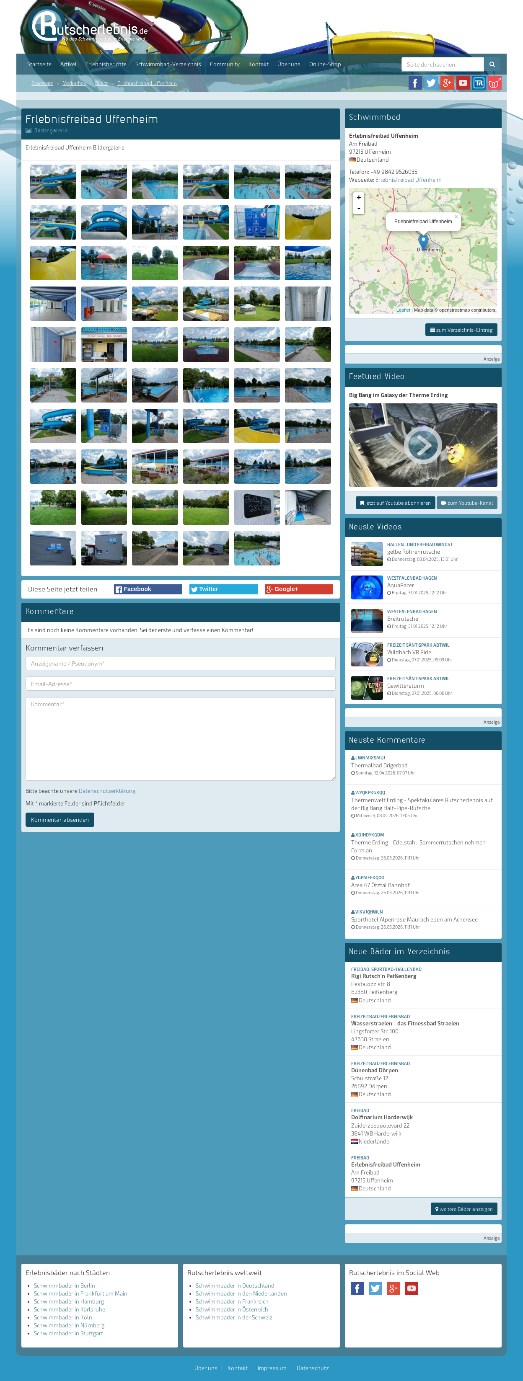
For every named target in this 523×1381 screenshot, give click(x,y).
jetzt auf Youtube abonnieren (395, 503)
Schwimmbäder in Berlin (64, 1285)
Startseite (39, 64)
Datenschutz (313, 1368)
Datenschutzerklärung (107, 790)
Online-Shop (325, 64)
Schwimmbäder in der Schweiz (234, 1317)
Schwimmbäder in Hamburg (69, 1301)
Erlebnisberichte (106, 64)
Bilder (101, 83)
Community (225, 64)
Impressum (272, 1368)
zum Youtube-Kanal (467, 503)
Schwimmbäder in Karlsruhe (69, 1309)
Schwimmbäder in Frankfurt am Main (80, 1293)
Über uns (288, 64)
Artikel (68, 64)
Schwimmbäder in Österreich (232, 1309)
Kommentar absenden (60, 819)
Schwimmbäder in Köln (63, 1317)
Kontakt (259, 64)
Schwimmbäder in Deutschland (235, 1285)
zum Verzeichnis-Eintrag (461, 330)
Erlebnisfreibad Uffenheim (147, 83)
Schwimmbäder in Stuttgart (68, 1333)
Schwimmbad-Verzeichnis (168, 64)
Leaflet (403, 309)
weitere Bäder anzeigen (464, 1209)
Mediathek (74, 83)
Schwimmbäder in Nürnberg (69, 1325)
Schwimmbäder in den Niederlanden (241, 1293)
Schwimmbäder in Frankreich (232, 1301)
